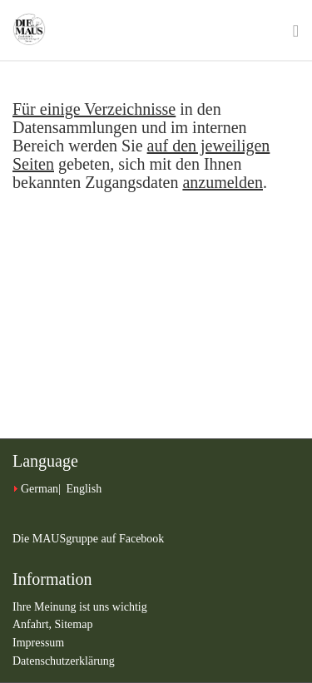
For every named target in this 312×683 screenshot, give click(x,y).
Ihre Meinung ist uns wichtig (79, 607)
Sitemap (74, 624)
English (84, 489)
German (39, 489)
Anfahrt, (33, 624)
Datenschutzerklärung (63, 661)
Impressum (38, 642)
